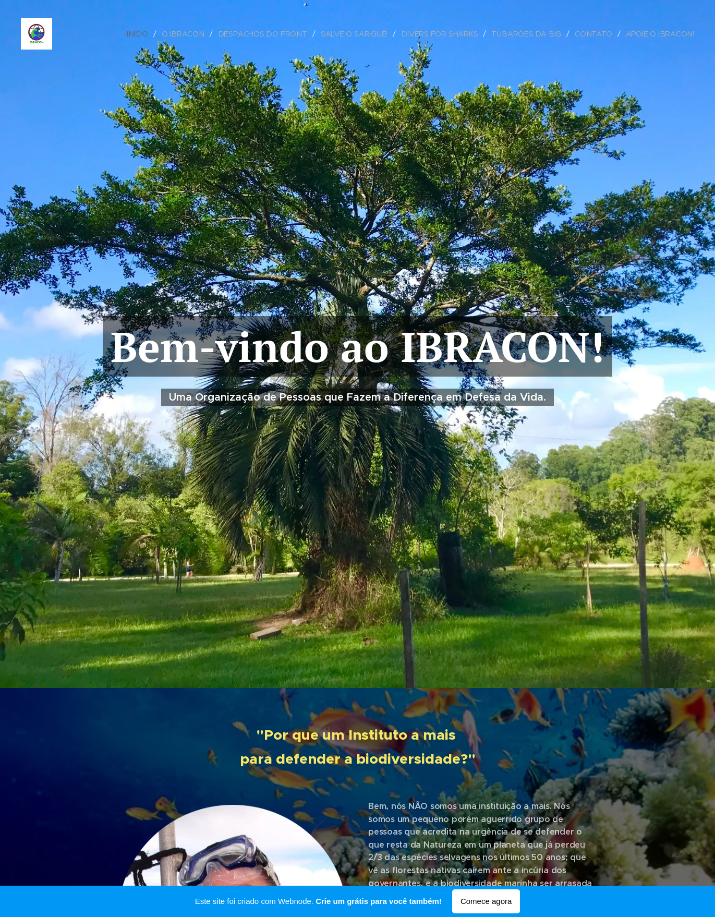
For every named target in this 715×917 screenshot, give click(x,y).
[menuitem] (145, 34)
